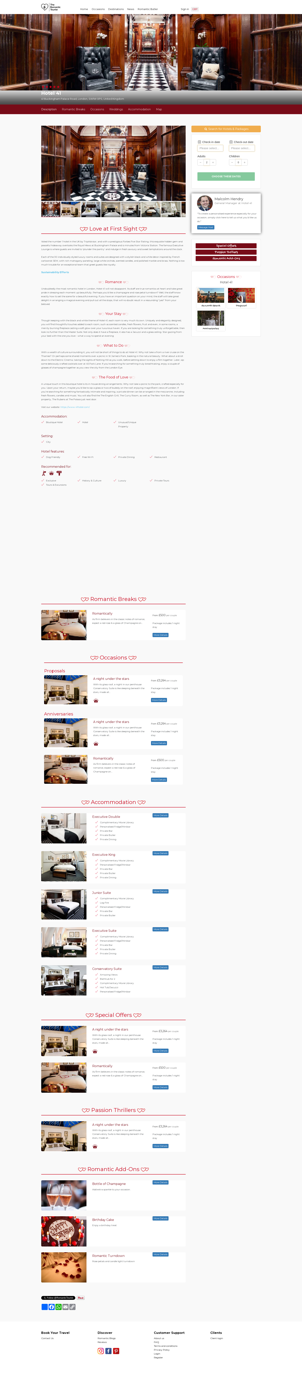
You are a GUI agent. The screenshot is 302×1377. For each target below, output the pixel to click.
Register (158, 1357)
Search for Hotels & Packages (226, 129)
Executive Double (106, 817)
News (130, 9)
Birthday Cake (103, 1220)
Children (234, 156)
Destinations (116, 9)
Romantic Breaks (73, 109)
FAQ (156, 1342)
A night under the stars (111, 679)
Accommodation (139, 109)
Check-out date (241, 142)
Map (159, 109)
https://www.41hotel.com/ (75, 407)
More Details (160, 634)
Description (49, 109)
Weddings (116, 109)
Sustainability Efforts (55, 272)
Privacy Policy (162, 1349)
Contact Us (47, 1338)
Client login (216, 1338)
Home (84, 9)
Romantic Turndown (108, 1256)
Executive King (103, 855)
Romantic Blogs (107, 1338)
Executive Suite (104, 931)
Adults (201, 156)
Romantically (102, 613)
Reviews (102, 1342)
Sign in (185, 9)
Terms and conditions (165, 1345)
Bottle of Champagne (109, 1184)
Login (157, 1353)
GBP (195, 9)
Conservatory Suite (107, 969)
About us (159, 1338)
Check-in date (208, 142)
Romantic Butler (148, 9)
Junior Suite (101, 893)
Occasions (98, 9)
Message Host (205, 227)
